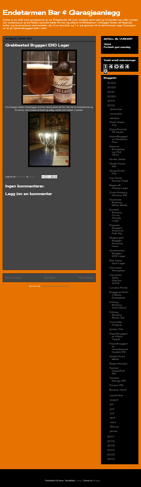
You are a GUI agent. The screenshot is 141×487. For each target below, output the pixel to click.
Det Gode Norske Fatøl (118, 179)
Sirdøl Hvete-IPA (117, 165)
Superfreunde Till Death (118, 130)
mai (112, 413)
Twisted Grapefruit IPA (117, 371)
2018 (111, 105)
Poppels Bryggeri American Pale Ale (116, 229)
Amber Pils (116, 329)
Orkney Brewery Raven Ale (116, 315)
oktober (115, 118)
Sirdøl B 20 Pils (117, 172)
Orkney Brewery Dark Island (117, 305)
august (114, 399)
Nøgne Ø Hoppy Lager (118, 186)
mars (113, 422)
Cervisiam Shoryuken (117, 269)
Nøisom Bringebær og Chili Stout (117, 150)
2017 (111, 436)
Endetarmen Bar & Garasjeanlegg (61, 13)
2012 (111, 459)
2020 (112, 96)
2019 (111, 100)
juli (112, 404)
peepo (79, 480)
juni (112, 408)
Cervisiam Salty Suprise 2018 (115, 278)
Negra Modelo (118, 363)
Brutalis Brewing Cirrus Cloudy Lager (115, 215)
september (117, 395)
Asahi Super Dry (117, 123)
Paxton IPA (116, 385)
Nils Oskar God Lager (117, 262)
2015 (111, 445)
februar (115, 426)
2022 (111, 87)
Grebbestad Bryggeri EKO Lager (117, 253)
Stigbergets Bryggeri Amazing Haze (116, 241)
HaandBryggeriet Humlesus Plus (118, 139)
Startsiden (49, 277)
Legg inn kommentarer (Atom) (55, 286)
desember (116, 109)
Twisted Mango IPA (117, 379)
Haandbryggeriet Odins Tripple (118, 336)
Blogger (96, 480)
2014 (111, 450)
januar (114, 431)
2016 (111, 441)
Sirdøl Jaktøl (117, 159)
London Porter (118, 287)
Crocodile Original (115, 323)
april (113, 417)
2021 (111, 91)
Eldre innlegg (85, 277)
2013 (111, 454)
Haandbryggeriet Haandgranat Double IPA (118, 347)
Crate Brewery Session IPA (118, 194)
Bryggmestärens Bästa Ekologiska (118, 295)
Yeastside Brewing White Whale (118, 202)
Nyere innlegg (13, 277)
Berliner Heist (117, 389)
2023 (111, 82)
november (116, 113)
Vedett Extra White (117, 358)
